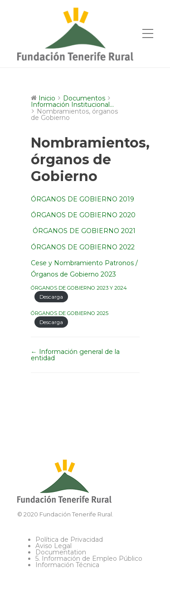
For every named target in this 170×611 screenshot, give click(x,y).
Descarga (51, 297)
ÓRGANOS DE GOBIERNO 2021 (83, 231)
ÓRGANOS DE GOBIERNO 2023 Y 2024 (79, 288)
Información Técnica (67, 565)
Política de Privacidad (69, 539)
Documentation (60, 552)
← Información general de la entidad (75, 355)
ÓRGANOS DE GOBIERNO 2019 (82, 199)
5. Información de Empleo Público (88, 558)
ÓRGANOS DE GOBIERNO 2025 (69, 313)
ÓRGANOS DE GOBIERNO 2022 (83, 247)
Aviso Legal (53, 546)
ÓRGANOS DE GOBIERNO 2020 (83, 215)
